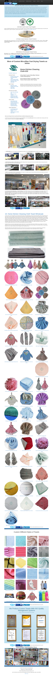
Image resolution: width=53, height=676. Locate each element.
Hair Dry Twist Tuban (32, 590)
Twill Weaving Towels (44, 546)
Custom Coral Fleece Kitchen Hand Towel (42, 361)
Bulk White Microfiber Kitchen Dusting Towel (11, 510)
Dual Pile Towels (43, 557)
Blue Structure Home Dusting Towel (11, 525)
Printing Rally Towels (9, 601)
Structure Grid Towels (32, 579)
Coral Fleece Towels (9, 568)
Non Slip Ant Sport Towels (21, 590)
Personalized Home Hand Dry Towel (11, 435)
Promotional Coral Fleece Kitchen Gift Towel (26, 299)
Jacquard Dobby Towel (20, 546)
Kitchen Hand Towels (32, 601)
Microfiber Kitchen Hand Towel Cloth (41, 391)
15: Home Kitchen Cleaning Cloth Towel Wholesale (24, 214)
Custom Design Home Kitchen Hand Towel (26, 406)
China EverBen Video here (32, 29)
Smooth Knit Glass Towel (43, 579)
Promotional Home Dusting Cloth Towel (11, 450)
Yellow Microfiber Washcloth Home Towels (26, 510)
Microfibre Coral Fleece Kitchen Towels (15, 270)
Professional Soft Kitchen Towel (41, 406)
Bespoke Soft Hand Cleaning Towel (38, 270)
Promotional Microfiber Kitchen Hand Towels (11, 406)
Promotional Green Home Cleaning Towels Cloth (26, 247)
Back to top (26, 673)
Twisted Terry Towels (44, 568)
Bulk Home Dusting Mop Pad (26, 450)
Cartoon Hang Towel (44, 601)
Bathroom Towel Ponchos (43, 590)
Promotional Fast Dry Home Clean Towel (26, 314)
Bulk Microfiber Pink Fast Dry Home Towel (42, 376)
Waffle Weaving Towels (20, 568)
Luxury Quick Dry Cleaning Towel (42, 466)
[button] (15, 1)
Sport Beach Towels (21, 601)
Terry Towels (32, 557)
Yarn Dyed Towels (32, 546)
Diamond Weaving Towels (9, 590)
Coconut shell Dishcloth (9, 557)
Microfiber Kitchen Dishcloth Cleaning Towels (11, 330)
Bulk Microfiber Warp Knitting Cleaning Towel (11, 361)
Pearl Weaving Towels (9, 579)
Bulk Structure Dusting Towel (42, 435)
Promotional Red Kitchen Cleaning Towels (42, 510)
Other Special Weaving (20, 557)
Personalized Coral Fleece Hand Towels (42, 299)
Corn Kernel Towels (21, 579)
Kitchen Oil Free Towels (9, 546)
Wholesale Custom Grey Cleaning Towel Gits (26, 258)
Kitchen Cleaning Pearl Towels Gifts (11, 299)
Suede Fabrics (32, 568)
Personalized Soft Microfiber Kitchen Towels (26, 435)
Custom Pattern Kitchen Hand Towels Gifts (11, 391)
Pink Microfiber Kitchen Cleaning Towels (26, 466)
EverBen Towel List (13, 73)
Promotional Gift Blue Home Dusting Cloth (26, 391)
